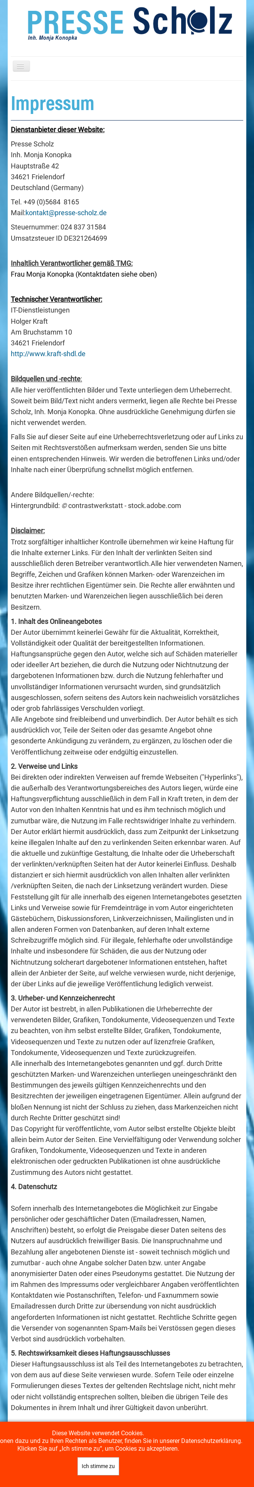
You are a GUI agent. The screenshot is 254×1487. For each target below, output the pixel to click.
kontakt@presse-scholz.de (66, 213)
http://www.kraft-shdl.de (48, 354)
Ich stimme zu (98, 1466)
